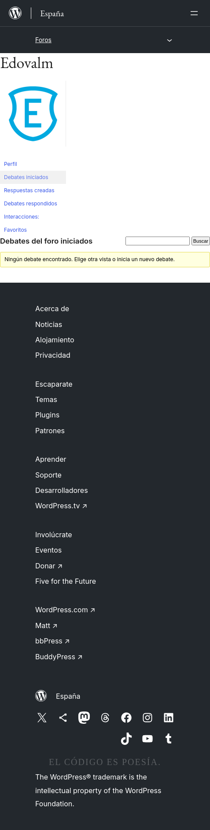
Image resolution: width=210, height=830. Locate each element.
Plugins (47, 414)
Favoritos (15, 229)
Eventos (48, 550)
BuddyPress (59, 656)
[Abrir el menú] (196, 13)
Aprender (50, 459)
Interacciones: (21, 216)
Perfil (10, 164)
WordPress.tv (61, 505)
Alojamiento (54, 339)
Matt (46, 625)
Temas (46, 399)
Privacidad (52, 355)
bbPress (52, 640)
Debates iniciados (26, 177)
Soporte (48, 475)
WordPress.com (65, 609)
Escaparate (54, 384)
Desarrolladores (61, 490)
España (68, 696)
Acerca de (52, 308)
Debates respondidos (30, 203)
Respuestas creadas (29, 190)
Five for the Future (65, 581)
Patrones (50, 430)
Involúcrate (53, 534)
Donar (49, 565)
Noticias (48, 324)
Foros (43, 39)
